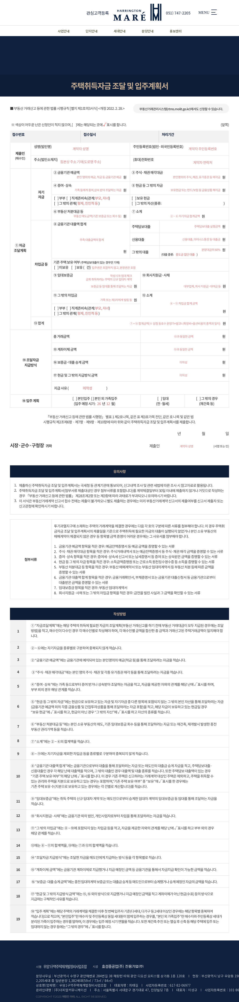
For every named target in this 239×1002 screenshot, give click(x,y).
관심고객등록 (97, 13)
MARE (137, 12)
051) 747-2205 (178, 13)
